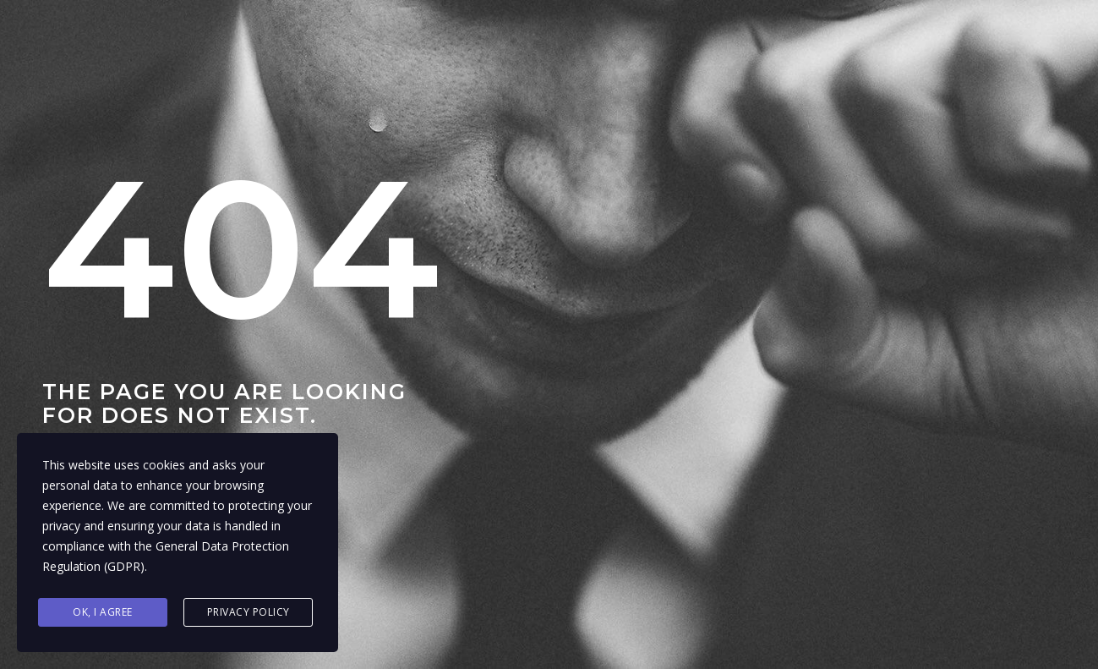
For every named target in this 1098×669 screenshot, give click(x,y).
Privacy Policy (248, 612)
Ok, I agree (103, 612)
